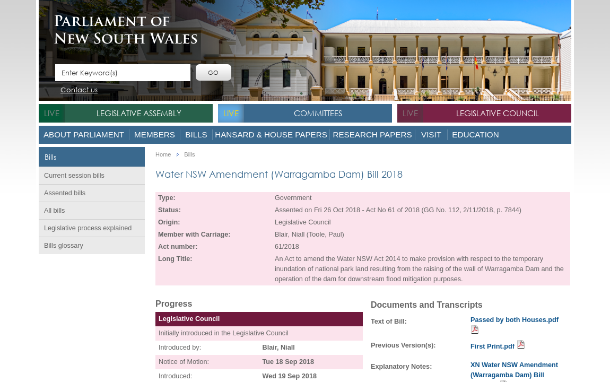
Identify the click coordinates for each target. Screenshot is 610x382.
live (51, 113)
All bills (54, 210)
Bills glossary (63, 245)
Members (154, 134)
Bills (196, 134)
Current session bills (74, 175)
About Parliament (83, 134)
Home (163, 155)
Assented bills (64, 193)
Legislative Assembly (139, 113)
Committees (318, 113)
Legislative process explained (88, 228)
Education (475, 134)
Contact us (79, 90)
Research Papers (372, 134)
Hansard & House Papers (271, 134)
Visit (431, 134)
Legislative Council (497, 113)
